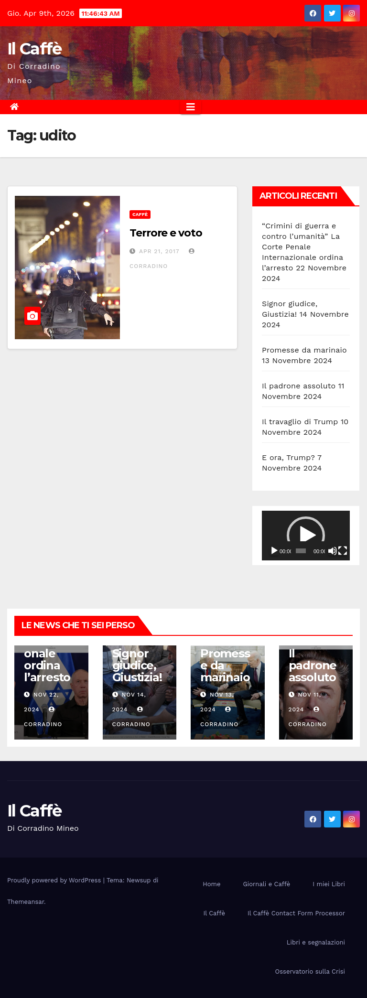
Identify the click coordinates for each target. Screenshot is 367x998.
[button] (306, 535)
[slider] (301, 550)
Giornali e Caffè (266, 884)
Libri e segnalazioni (316, 942)
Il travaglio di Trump (300, 421)
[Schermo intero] (342, 551)
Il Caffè (34, 49)
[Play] (274, 551)
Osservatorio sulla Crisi (310, 971)
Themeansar (25, 901)
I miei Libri (329, 884)
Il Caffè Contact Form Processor (296, 913)
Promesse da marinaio (304, 349)
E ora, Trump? (288, 457)
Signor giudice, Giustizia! (137, 665)
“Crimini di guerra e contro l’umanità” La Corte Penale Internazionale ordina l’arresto (302, 246)
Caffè (140, 214)
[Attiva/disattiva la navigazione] (190, 107)
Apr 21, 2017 (159, 251)
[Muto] (332, 551)
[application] (306, 535)
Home (211, 884)
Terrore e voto (166, 232)
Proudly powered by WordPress (55, 880)
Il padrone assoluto (298, 385)
